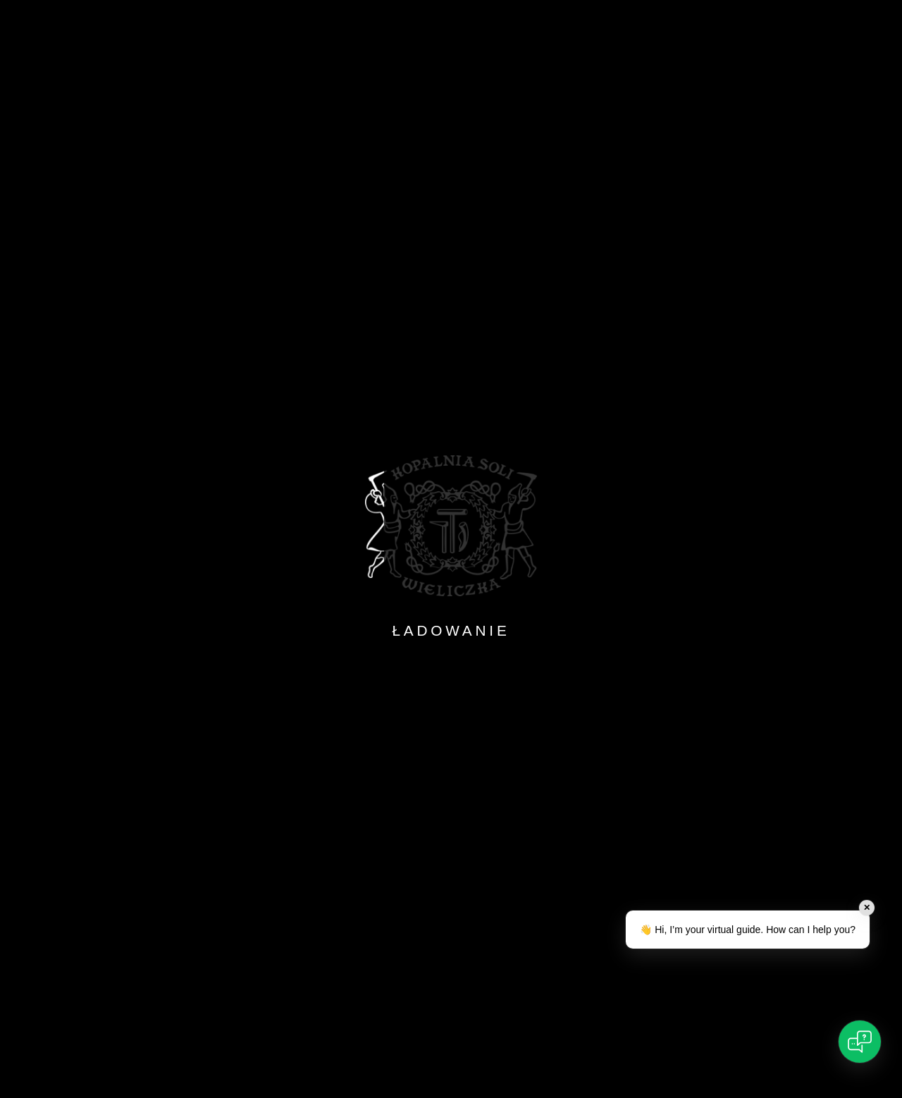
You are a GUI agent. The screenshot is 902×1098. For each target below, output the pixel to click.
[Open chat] (860, 1041)
